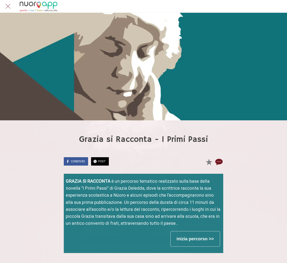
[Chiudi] (8, 6)
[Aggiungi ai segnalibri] (209, 162)
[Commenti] (218, 162)
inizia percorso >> (195, 238)
